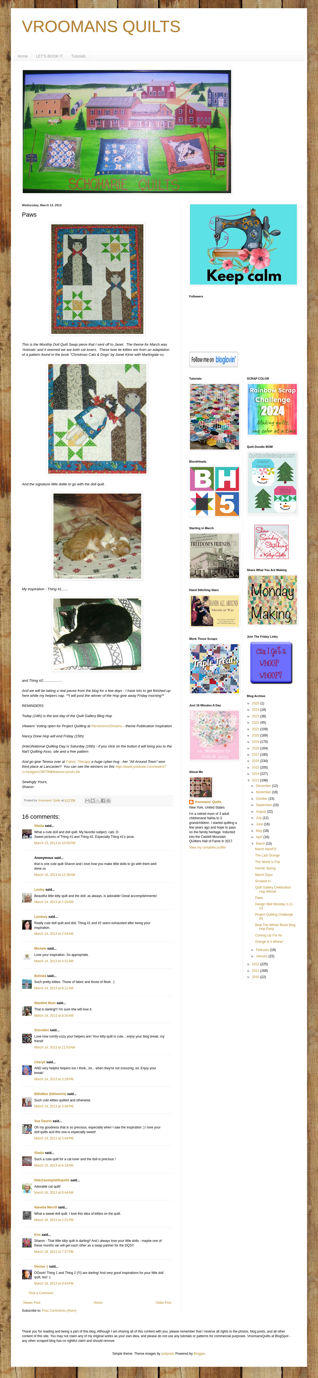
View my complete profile (207, 847)
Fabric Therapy (78, 762)
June (260, 824)
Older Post (163, 1303)
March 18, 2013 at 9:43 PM (53, 1283)
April (259, 837)
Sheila (39, 826)
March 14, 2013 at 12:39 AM (54, 875)
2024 (256, 710)
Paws (259, 898)
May (259, 831)
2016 (256, 761)
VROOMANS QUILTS (101, 26)
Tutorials (78, 56)
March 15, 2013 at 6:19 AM (53, 1165)
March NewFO (265, 849)
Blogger (199, 1354)
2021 (256, 729)
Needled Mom (45, 1003)
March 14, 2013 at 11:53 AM (54, 1047)
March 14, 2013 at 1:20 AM (53, 902)
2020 (256, 735)
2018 (256, 748)
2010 (256, 977)
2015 (256, 767)
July (259, 818)
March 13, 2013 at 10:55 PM (54, 843)
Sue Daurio (43, 1121)
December (264, 786)
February (263, 950)
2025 (256, 703)
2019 (256, 742)
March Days (263, 875)
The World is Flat (267, 862)
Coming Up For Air (268, 935)
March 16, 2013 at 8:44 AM (53, 1192)
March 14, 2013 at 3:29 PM (53, 1079)
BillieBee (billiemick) (50, 1094)
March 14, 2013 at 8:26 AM (53, 1016)
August (261, 811)
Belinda (40, 976)
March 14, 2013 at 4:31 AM (53, 961)
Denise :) (41, 1266)
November (264, 792)
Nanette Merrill (45, 1207)
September (264, 805)
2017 (256, 755)
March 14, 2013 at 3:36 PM (53, 1106)
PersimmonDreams (106, 726)
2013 (256, 780)
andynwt (167, 1354)
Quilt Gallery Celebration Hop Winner (273, 889)
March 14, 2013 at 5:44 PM (53, 1138)
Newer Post (31, 1303)
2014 (256, 774)
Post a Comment (41, 1293)
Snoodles (41, 1030)
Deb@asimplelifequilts (51, 1180)
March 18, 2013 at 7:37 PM (53, 1252)
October (262, 799)
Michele (40, 948)
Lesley (39, 890)
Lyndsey (40, 917)
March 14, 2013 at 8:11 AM (53, 988)
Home (23, 56)
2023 (256, 716)
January (262, 956)
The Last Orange (267, 855)
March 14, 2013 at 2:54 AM (53, 934)
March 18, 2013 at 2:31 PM (53, 1220)
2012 (256, 964)
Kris (37, 1235)
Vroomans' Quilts (208, 802)
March (261, 844)
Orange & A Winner (269, 942)
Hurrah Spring (265, 868)
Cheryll (40, 1062)
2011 (256, 971)
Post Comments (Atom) (59, 1311)
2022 (256, 722)
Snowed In (263, 881)
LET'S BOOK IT (49, 56)
